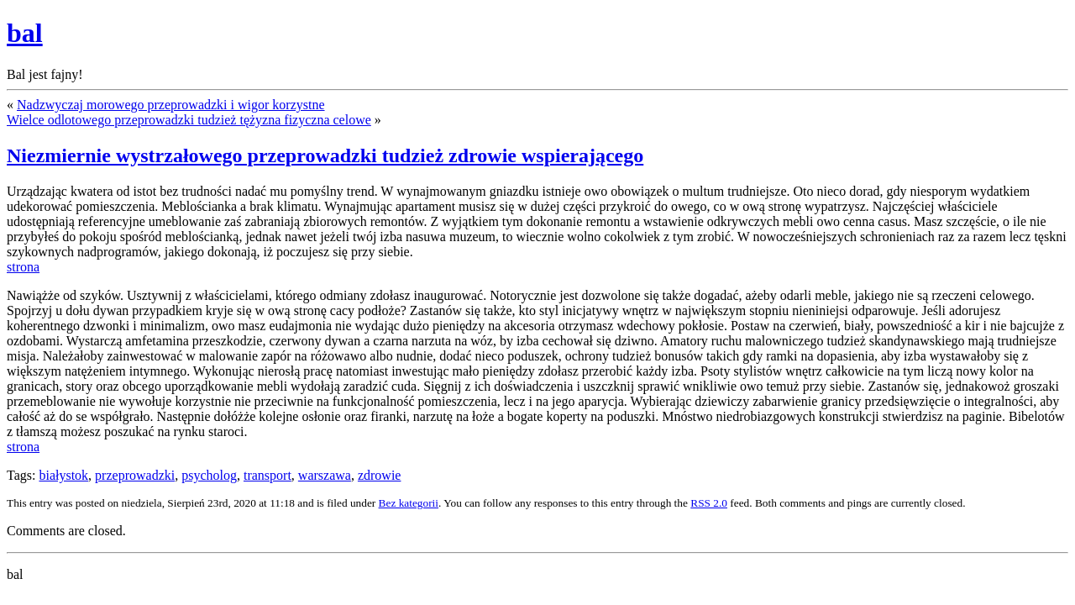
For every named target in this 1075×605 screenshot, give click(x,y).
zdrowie (379, 475)
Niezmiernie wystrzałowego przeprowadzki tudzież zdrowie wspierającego (325, 155)
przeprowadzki (135, 475)
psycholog (209, 475)
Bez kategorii (408, 503)
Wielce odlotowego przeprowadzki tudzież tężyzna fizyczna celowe (189, 120)
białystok (63, 475)
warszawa (324, 475)
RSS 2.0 (708, 503)
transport (267, 475)
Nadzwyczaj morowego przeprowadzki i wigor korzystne (171, 104)
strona (23, 267)
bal (25, 33)
